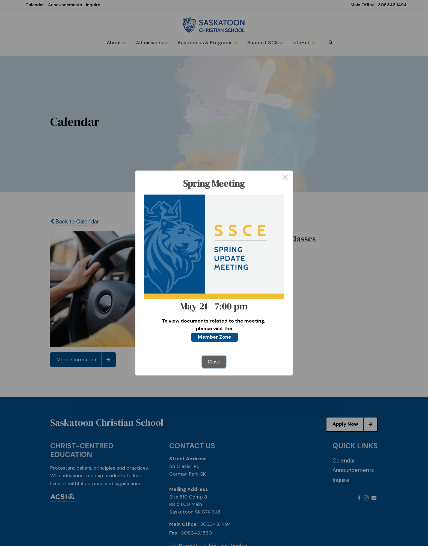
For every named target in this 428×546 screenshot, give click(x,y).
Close (214, 362)
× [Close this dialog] (285, 178)
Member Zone (214, 337)
